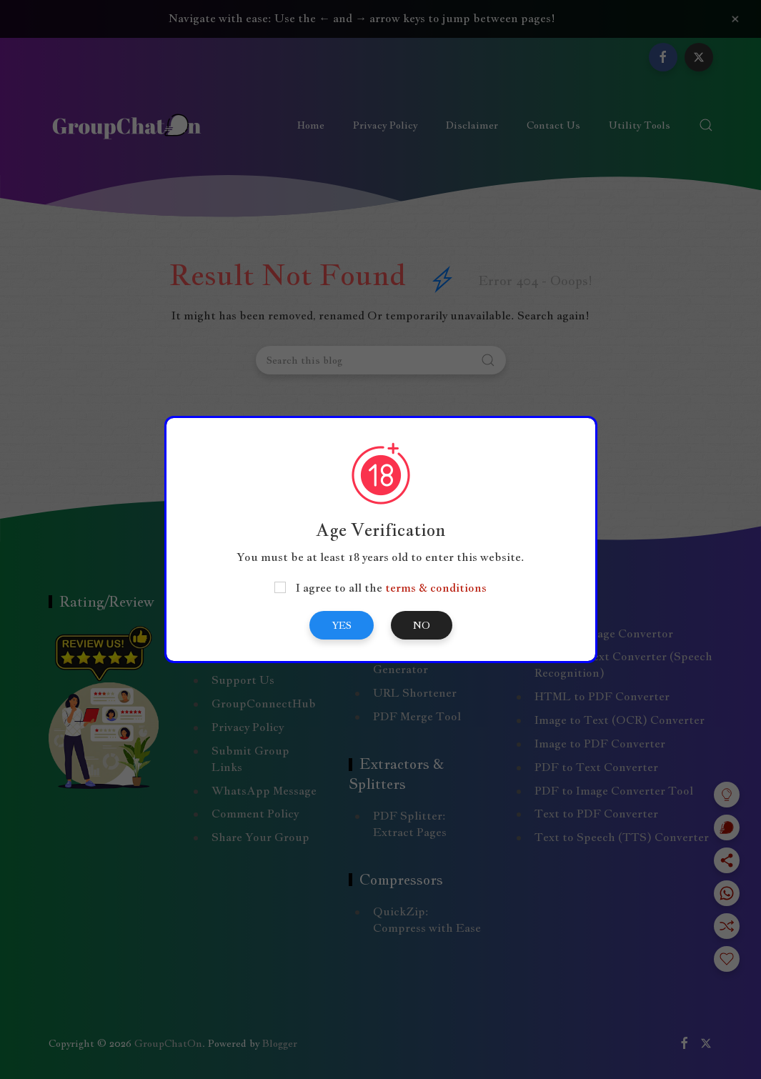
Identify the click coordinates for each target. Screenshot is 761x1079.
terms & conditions (436, 587)
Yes (342, 625)
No (421, 625)
